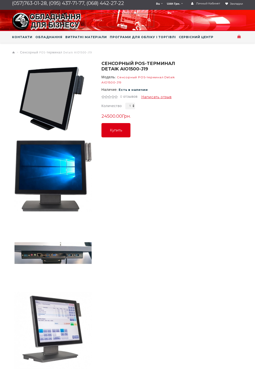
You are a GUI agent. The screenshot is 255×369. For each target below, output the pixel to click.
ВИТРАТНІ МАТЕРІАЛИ (86, 37)
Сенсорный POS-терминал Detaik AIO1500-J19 (56, 52)
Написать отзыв (156, 97)
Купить (116, 130)
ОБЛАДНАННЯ (48, 37)
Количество (111, 106)
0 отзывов (129, 97)
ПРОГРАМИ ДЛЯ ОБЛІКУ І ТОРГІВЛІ (143, 37)
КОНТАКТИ (22, 37)
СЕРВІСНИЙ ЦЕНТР (196, 37)
